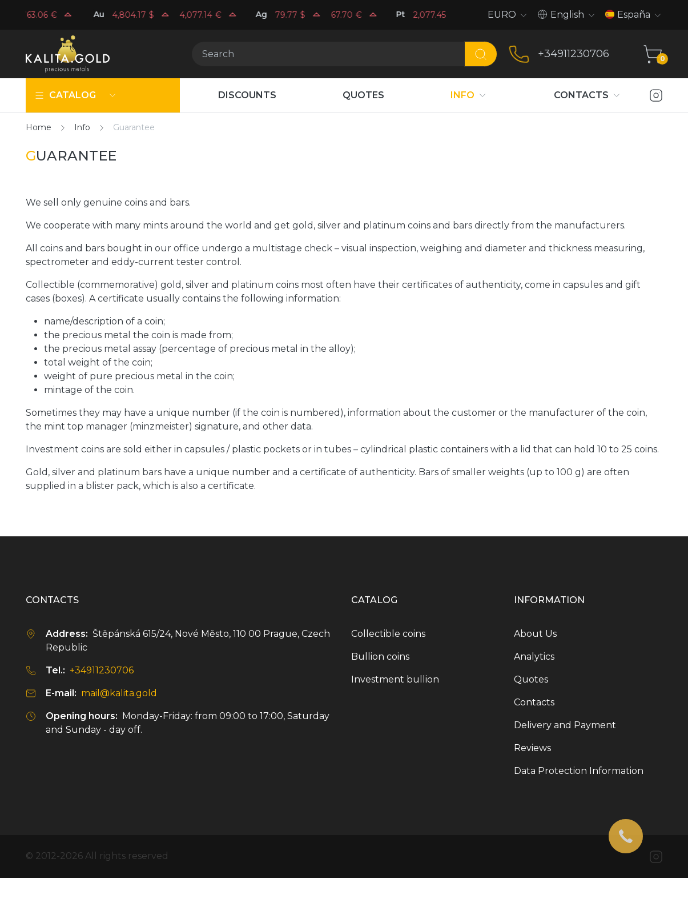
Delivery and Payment (565, 725)
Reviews (532, 748)
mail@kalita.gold (119, 693)
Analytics (534, 656)
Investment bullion (395, 679)
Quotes (531, 679)
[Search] (328, 54)
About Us (535, 633)
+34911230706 (573, 53)
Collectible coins (388, 633)
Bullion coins (380, 656)
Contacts (534, 702)
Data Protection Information (578, 770)
